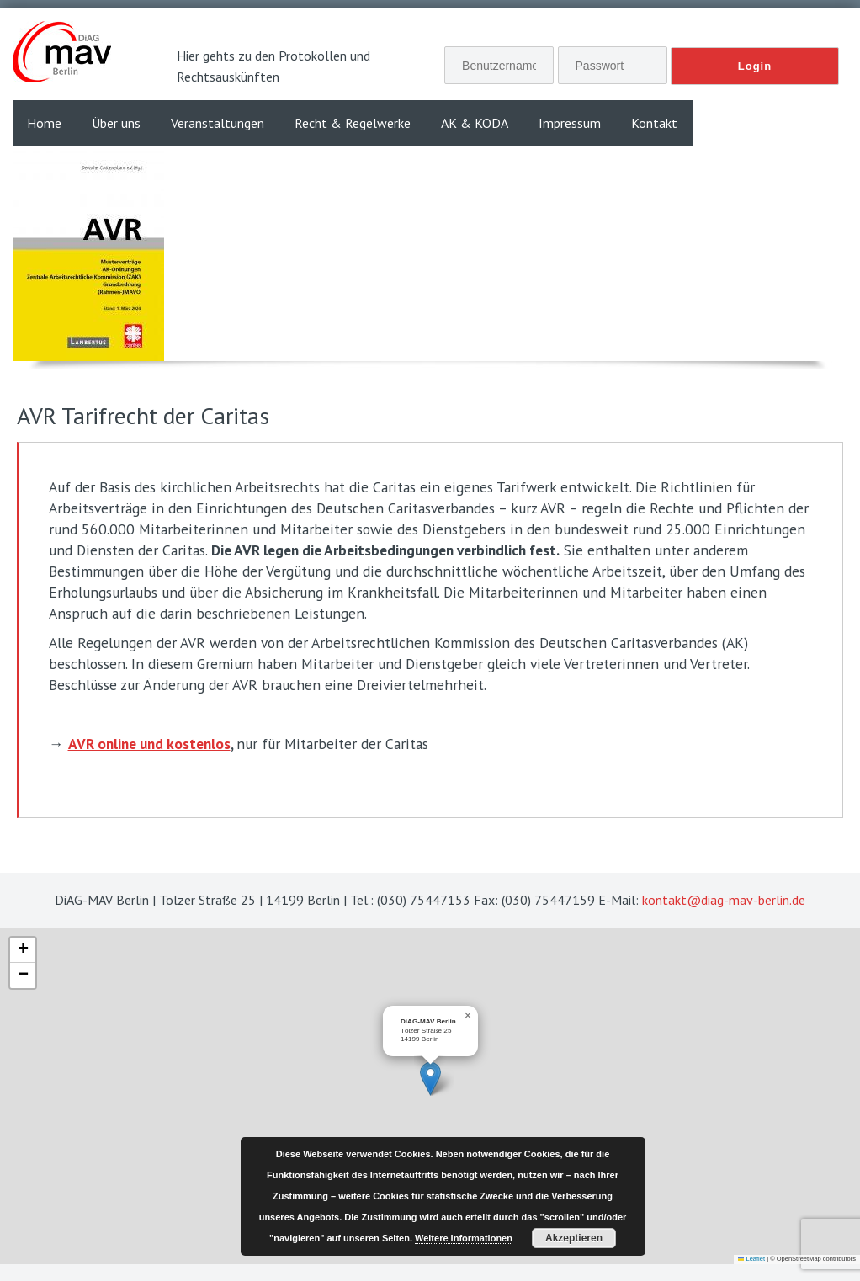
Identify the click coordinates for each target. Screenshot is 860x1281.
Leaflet (751, 1258)
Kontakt (654, 122)
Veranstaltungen (217, 122)
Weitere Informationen (463, 1238)
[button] (430, 1078)
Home (44, 122)
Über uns (116, 122)
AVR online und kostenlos (149, 743)
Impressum (570, 122)
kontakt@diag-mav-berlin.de (723, 899)
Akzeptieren (574, 1238)
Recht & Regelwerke (353, 122)
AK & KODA (474, 122)
